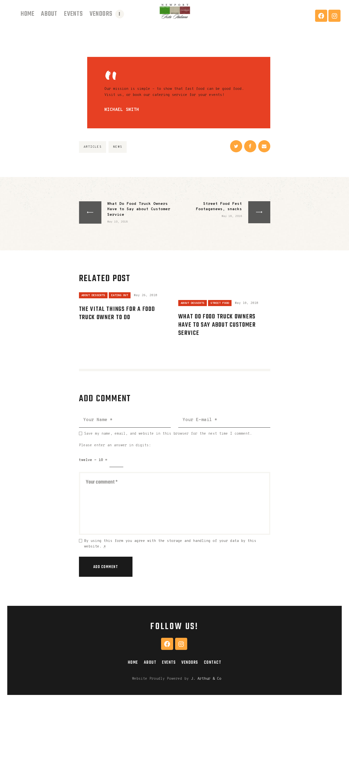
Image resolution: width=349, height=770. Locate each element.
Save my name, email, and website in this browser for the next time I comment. (168, 433)
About (150, 662)
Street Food (219, 303)
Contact (212, 662)
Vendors (189, 662)
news (117, 147)
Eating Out (119, 295)
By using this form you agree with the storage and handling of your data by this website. (170, 544)
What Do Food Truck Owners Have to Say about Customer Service (217, 325)
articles (92, 147)
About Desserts (93, 295)
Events (169, 662)
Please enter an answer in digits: (115, 445)
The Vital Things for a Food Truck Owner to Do (117, 313)
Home (133, 662)
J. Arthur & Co (206, 679)
